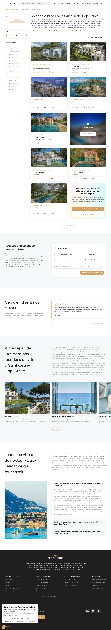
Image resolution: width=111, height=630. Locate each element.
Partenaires (96, 585)
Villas (54, 3)
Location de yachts (42, 582)
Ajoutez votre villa (70, 579)
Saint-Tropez (9, 579)
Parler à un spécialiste (88, 214)
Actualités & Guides (98, 582)
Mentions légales (97, 588)
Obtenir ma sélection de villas (88, 209)
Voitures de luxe (41, 588)
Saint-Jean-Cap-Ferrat (12, 588)
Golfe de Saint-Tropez (66, 254)
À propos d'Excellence (99, 579)
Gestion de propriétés (71, 582)
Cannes (91, 254)
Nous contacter (97, 591)
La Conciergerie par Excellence (46, 597)
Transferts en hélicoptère (44, 591)
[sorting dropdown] (97, 37)
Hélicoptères (86, 3)
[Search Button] (20, 3)
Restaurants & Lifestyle (43, 594)
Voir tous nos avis (98, 323)
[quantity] (16, 35)
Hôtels (69, 3)
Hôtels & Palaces (41, 585)
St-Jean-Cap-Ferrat (91, 260)
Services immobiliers (70, 585)
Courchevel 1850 (10, 591)
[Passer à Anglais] (105, 3)
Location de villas (41, 579)
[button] (53, 323)
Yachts (61, 3)
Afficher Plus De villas (68, 226)
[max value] (21, 25)
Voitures (76, 3)
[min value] (11, 25)
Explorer (95, 3)
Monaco (66, 260)
